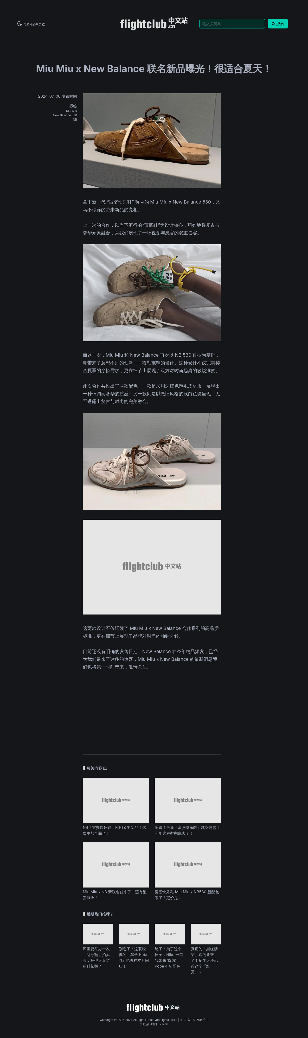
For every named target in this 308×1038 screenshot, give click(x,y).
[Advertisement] (152, 709)
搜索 (278, 23)
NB (75, 119)
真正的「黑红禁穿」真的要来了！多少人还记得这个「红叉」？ (204, 960)
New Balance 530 (65, 115)
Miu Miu (71, 111)
